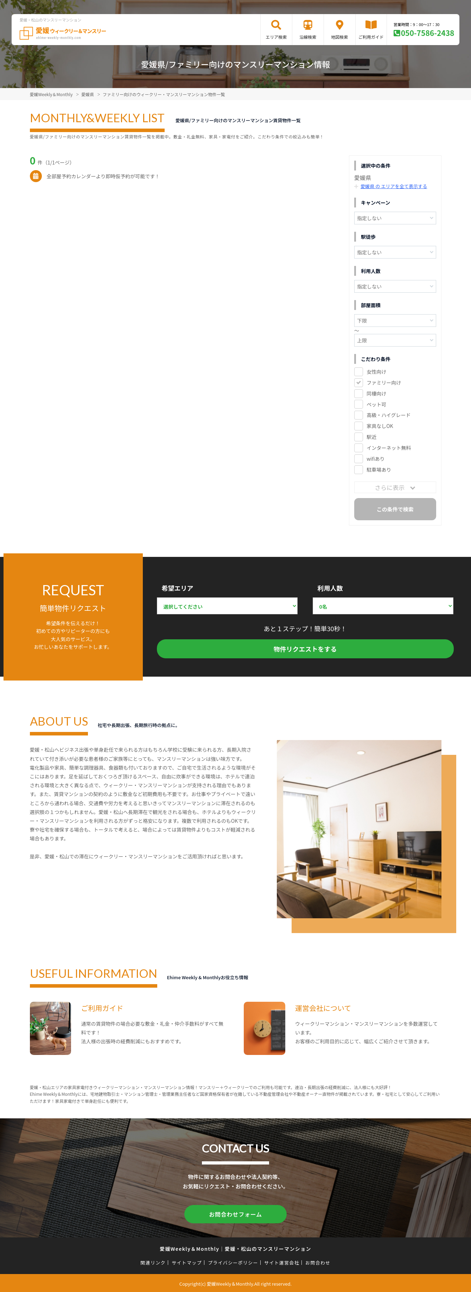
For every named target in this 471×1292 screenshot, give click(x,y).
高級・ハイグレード (388, 414)
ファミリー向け (384, 382)
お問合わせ (318, 1261)
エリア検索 (276, 37)
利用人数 (330, 587)
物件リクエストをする (305, 648)
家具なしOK (380, 425)
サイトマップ (187, 1261)
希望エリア (177, 587)
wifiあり (375, 458)
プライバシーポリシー (233, 1261)
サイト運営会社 (281, 1261)
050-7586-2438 (427, 32)
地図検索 (339, 37)
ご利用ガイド (371, 37)
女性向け (376, 371)
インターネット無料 (389, 447)
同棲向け (376, 393)
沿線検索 (307, 37)
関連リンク (153, 1261)
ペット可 (376, 404)
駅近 (371, 436)
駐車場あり (379, 469)
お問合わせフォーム (235, 1213)
